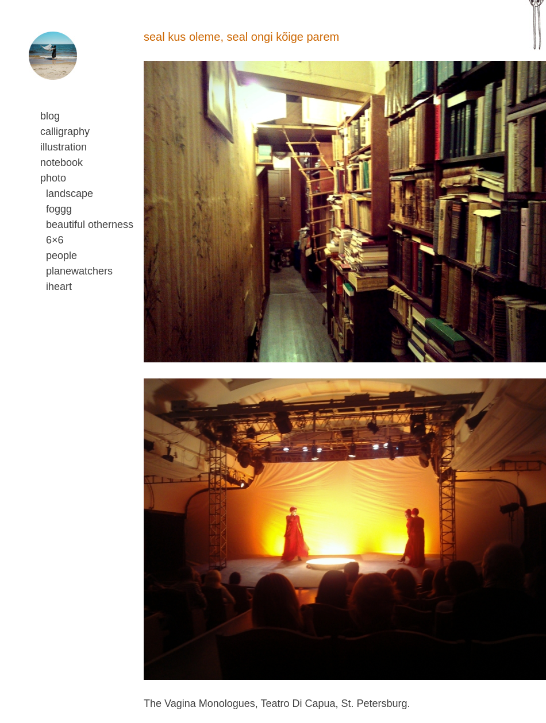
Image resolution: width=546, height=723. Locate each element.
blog (50, 116)
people (61, 255)
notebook (61, 162)
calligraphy (65, 131)
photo (53, 178)
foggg (59, 209)
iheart (59, 286)
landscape (69, 193)
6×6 (55, 240)
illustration (63, 147)
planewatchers (79, 271)
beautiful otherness (89, 224)
